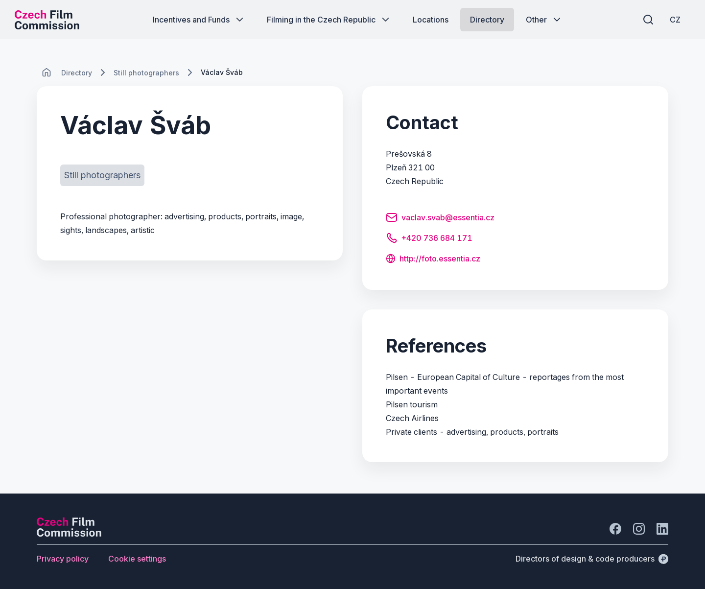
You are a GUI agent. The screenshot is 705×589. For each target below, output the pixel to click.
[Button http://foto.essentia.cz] (433, 259)
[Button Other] (544, 19)
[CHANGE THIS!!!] (46, 72)
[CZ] (675, 19)
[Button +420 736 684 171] (429, 239)
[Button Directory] (487, 19)
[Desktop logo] (47, 19)
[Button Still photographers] (102, 175)
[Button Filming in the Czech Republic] (329, 19)
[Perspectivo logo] (69, 534)
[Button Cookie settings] (137, 559)
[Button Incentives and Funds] (199, 19)
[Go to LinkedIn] (662, 529)
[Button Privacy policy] (63, 559)
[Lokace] (76, 73)
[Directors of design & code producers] (592, 559)
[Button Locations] (430, 19)
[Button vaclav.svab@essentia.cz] (440, 219)
